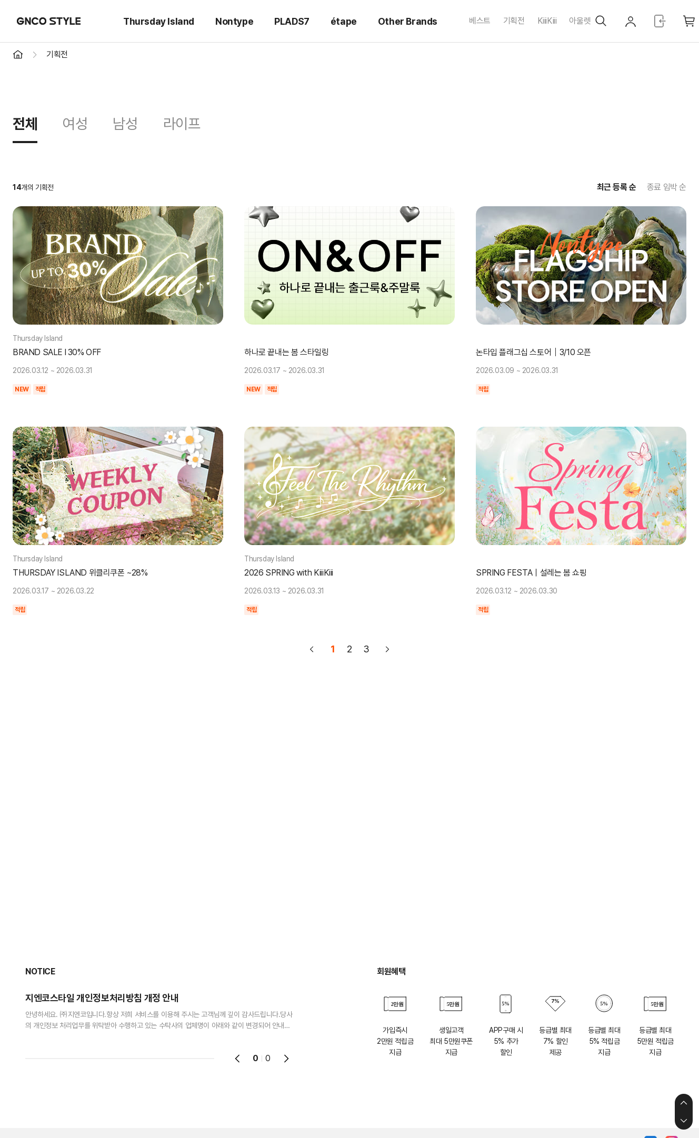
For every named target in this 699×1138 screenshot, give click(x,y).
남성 (125, 124)
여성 (75, 124)
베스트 (480, 21)
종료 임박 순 (666, 187)
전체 (25, 124)
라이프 (182, 124)
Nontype (234, 21)
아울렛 (580, 21)
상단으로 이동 (684, 1103)
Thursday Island (158, 21)
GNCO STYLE (49, 21)
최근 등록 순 (616, 187)
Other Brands (407, 21)
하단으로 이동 (684, 1121)
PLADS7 (291, 21)
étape (344, 21)
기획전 (514, 21)
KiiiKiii (547, 21)
